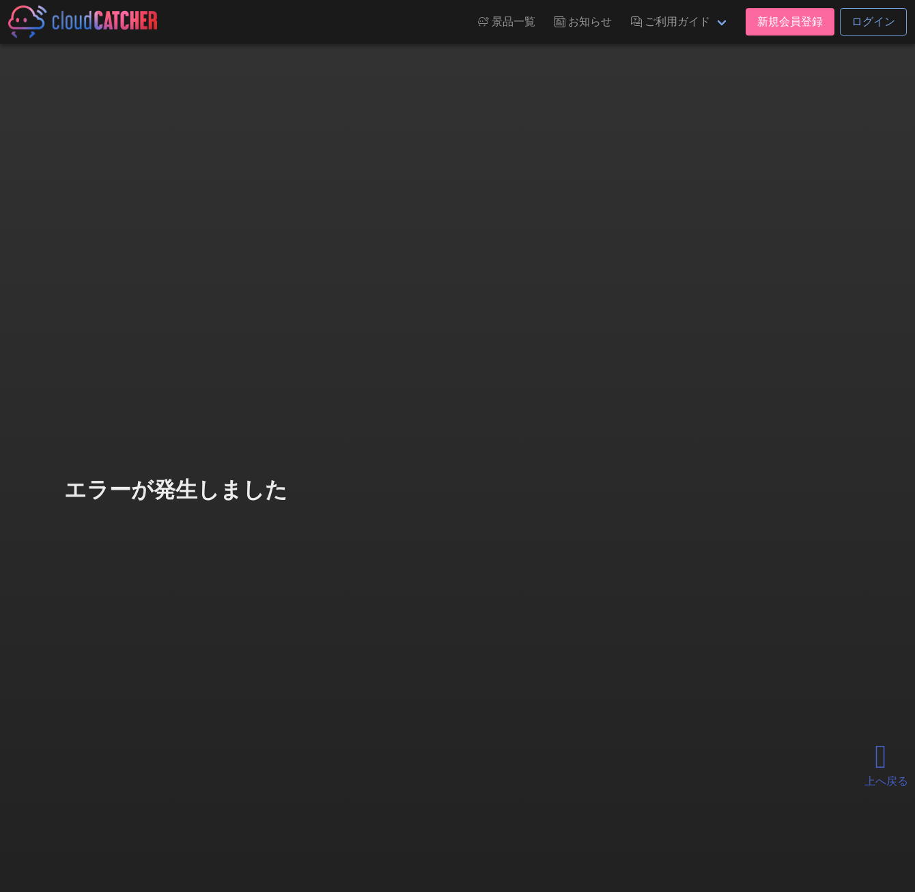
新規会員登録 (790, 21)
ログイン (873, 21)
